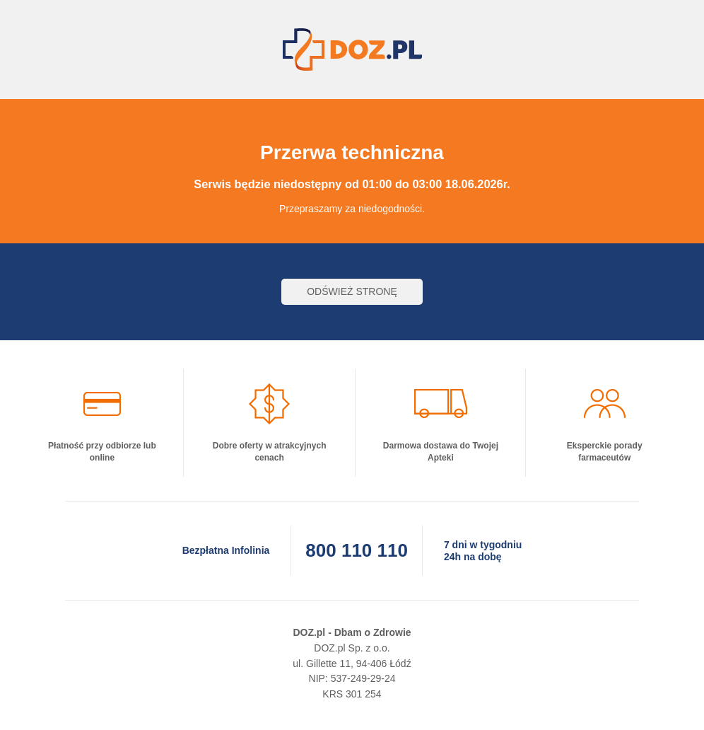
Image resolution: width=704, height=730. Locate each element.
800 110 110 (356, 550)
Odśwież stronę (352, 291)
